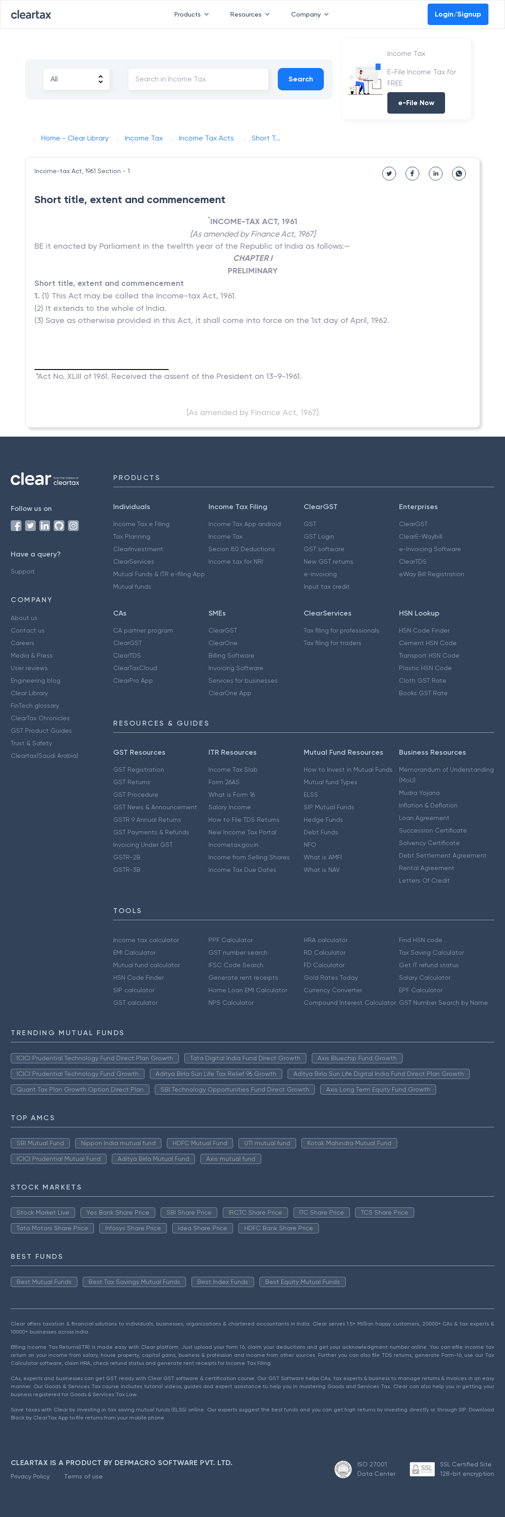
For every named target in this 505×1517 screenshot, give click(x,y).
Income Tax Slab (233, 769)
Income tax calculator (146, 939)
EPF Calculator (420, 990)
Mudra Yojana (419, 792)
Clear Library (29, 693)
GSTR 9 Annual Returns (147, 819)
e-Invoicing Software (430, 548)
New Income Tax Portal (242, 832)
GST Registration (138, 769)
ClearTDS (413, 561)
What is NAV (322, 869)
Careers (22, 642)
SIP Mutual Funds (329, 807)
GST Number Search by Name (443, 1002)
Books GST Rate (423, 693)
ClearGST (413, 523)
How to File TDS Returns (244, 819)
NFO (310, 844)
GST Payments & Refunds (151, 832)
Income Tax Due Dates (242, 869)
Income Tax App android (244, 523)
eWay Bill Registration (431, 574)
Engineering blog (35, 680)
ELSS (311, 794)
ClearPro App (133, 680)
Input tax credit (327, 586)
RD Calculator (324, 952)
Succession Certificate (433, 830)
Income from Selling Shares (249, 857)
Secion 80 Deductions (241, 548)
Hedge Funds (323, 819)
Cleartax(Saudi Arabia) (44, 755)
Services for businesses (243, 680)
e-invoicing (320, 574)
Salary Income (229, 807)
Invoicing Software (235, 667)
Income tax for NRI (235, 561)
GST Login (319, 536)
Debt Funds (321, 832)
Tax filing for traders (332, 642)
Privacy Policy (30, 1476)
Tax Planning (131, 536)
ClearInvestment (138, 548)
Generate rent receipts (243, 977)
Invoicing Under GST (143, 844)
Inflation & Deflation (428, 805)
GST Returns (131, 782)
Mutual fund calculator (146, 965)
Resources (251, 14)
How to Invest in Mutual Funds (348, 769)
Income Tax (225, 536)
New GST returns (328, 561)
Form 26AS (224, 782)
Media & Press (32, 655)
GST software (324, 548)
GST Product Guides (41, 730)
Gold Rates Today (331, 977)
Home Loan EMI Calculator (247, 990)
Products (193, 14)
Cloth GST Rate (422, 680)
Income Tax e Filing (141, 523)
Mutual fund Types (330, 782)
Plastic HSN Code (425, 667)
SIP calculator (133, 990)
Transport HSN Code (429, 655)
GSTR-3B (126, 869)
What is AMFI (323, 857)
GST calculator (135, 1002)
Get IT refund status (429, 965)
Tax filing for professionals (341, 630)
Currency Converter (333, 990)
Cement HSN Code (428, 642)
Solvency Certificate (429, 842)
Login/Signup (458, 14)
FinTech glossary (35, 705)
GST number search (237, 952)
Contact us (28, 630)
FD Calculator (324, 965)
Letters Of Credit (424, 880)
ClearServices (133, 561)
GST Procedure (135, 794)
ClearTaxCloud (135, 667)
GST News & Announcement (155, 807)
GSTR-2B (126, 857)
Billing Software (231, 655)
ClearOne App (229, 693)
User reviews (29, 667)
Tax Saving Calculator (431, 952)
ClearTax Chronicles (40, 718)
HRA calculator (326, 939)
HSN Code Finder (424, 630)
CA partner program (143, 630)
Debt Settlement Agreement (443, 855)
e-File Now (416, 102)
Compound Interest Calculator (350, 1002)
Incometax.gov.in (233, 844)
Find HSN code (420, 939)
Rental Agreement (426, 867)
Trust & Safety (31, 743)
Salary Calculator (424, 977)
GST (310, 523)
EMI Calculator (134, 952)
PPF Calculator (230, 939)
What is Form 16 (231, 794)
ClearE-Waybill (420, 536)
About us (24, 617)
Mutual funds (132, 586)
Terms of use (83, 1476)
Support (23, 571)
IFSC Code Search (235, 965)
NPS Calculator (231, 1002)
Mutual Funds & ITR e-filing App (159, 574)
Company (311, 14)
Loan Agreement (424, 817)
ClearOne (223, 642)
